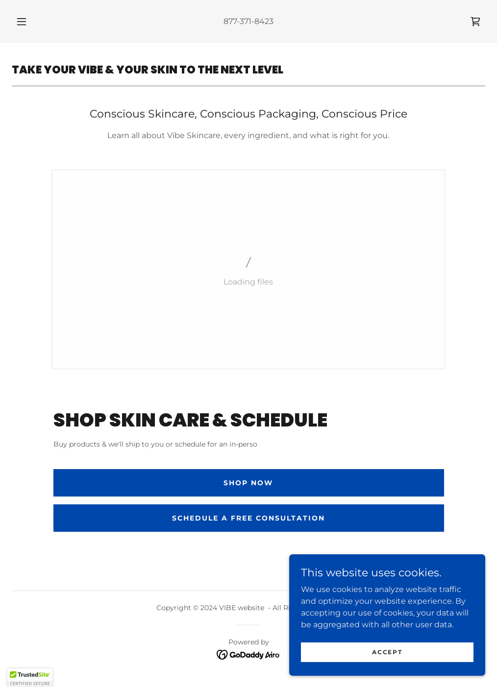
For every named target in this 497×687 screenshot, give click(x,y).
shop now (248, 482)
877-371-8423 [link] (248, 21)
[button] (33, 21)
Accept (387, 652)
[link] (475, 21)
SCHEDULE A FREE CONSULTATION (248, 518)
